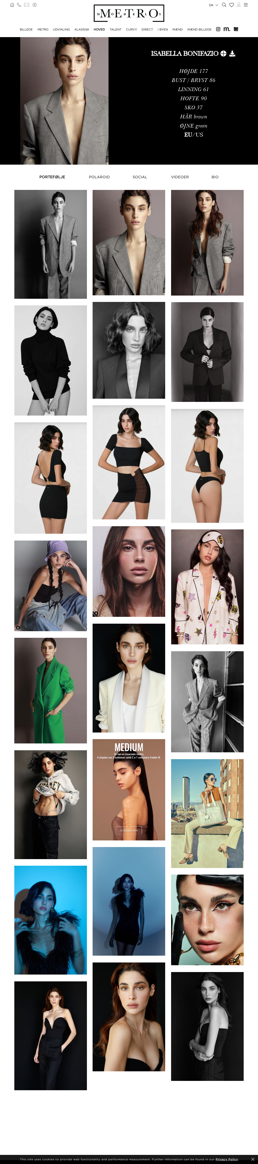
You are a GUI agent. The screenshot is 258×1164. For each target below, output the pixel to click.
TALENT (115, 29)
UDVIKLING (61, 29)
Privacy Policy (227, 1159)
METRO (43, 29)
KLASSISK (82, 29)
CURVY (131, 29)
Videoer (180, 177)
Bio (215, 177)
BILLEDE (26, 29)
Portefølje (52, 177)
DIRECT (147, 29)
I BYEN (163, 29)
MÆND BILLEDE (199, 29)
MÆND (177, 29)
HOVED (99, 29)
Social (140, 177)
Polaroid (99, 177)
